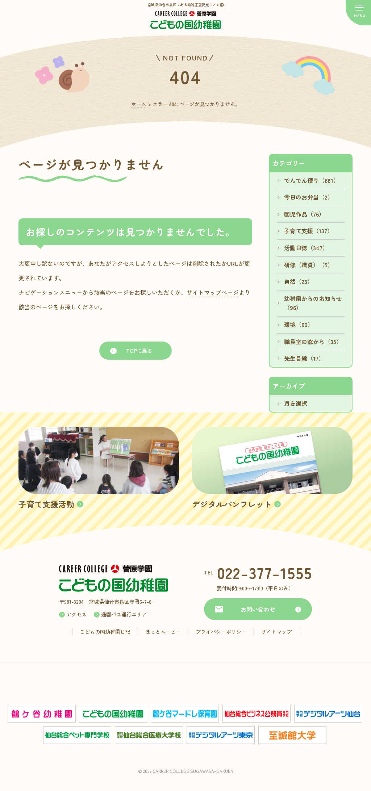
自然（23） (298, 281)
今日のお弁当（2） (308, 197)
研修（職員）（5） (308, 264)
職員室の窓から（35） (313, 341)
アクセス (76, 614)
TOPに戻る (139, 350)
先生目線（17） (304, 358)
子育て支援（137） (308, 230)
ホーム (138, 104)
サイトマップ (276, 631)
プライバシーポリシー (221, 631)
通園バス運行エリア (124, 614)
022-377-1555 (264, 572)
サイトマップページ (213, 292)
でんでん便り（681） (311, 180)
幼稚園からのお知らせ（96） (313, 303)
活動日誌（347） (306, 247)
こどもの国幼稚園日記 (105, 631)
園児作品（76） (304, 214)
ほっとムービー (163, 631)
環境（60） (298, 324)
